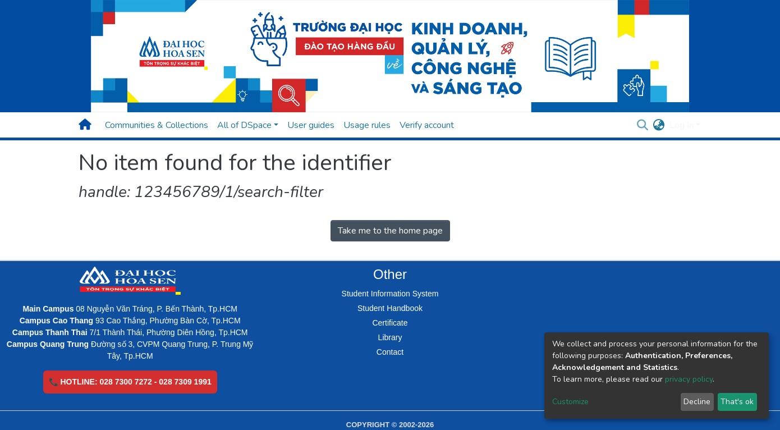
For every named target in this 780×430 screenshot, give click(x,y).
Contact (390, 351)
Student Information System (390, 293)
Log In (681, 125)
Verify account (427, 125)
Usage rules (367, 125)
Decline (696, 401)
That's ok (737, 401)
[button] (659, 125)
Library (390, 337)
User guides (310, 125)
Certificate (389, 322)
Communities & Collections (156, 125)
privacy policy (689, 379)
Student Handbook (390, 308)
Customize (570, 401)
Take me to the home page (390, 231)
